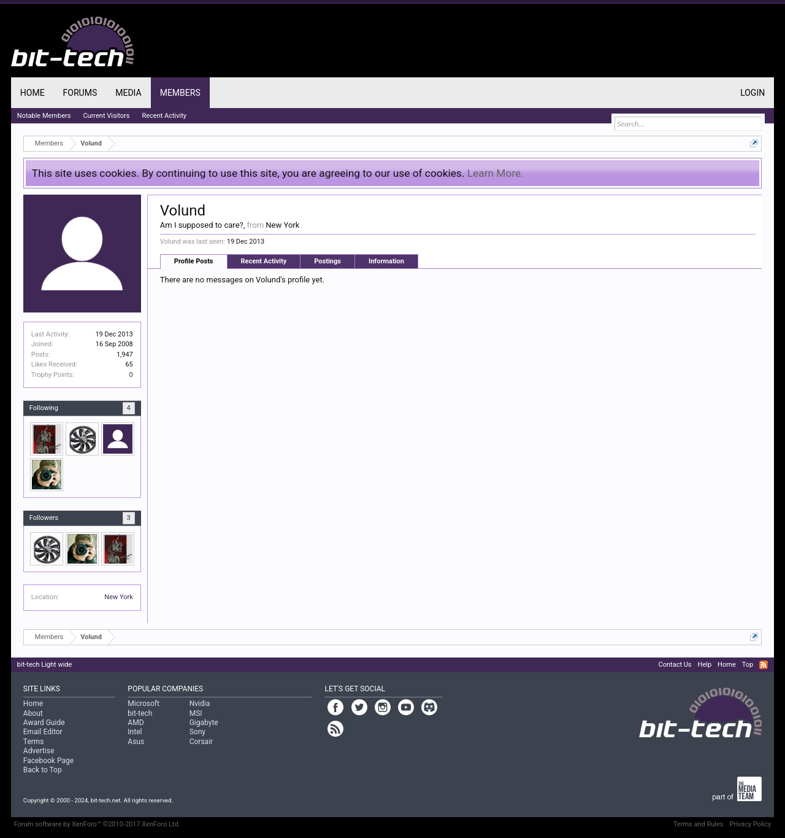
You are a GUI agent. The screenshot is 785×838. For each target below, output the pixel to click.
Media (128, 93)
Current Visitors (106, 116)
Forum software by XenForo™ (97, 824)
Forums (80, 93)
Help (705, 665)
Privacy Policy (750, 824)
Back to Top (42, 770)
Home (32, 93)
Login (752, 93)
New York (118, 597)
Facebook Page (48, 760)
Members (180, 93)
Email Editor (43, 731)
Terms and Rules (698, 824)
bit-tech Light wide (44, 665)
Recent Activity (264, 261)
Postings (327, 261)
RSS (763, 665)
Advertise (38, 751)
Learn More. (495, 173)
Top (747, 665)
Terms (33, 741)
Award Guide (44, 722)
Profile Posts (193, 261)
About (33, 713)
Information (386, 261)
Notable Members (44, 116)
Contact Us (675, 665)
